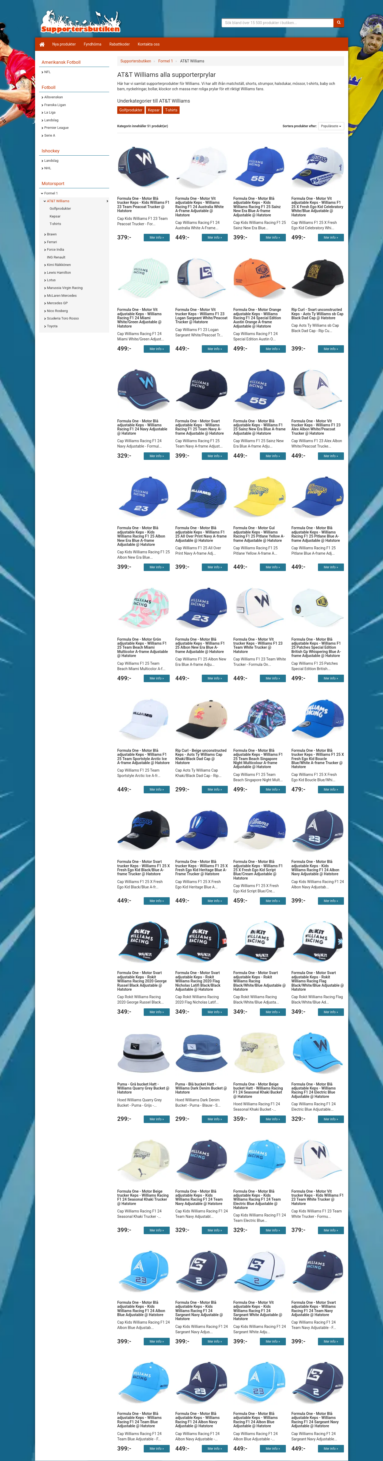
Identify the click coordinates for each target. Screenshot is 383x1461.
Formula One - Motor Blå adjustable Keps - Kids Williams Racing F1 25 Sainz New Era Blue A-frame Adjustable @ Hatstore (257, 206)
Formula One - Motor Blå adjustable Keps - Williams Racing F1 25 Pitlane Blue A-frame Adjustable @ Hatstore (315, 534)
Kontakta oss (149, 44)
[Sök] (338, 22)
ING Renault (56, 257)
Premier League (56, 128)
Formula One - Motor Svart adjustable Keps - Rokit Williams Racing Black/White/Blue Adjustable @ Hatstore (259, 981)
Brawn (52, 234)
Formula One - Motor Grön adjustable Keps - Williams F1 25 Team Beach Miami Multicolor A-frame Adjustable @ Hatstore (142, 647)
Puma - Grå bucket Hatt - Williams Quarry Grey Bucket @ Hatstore (143, 1088)
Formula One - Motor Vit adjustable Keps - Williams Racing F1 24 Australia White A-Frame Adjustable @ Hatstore (199, 206)
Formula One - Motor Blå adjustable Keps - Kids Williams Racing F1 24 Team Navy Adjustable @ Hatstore (199, 1197)
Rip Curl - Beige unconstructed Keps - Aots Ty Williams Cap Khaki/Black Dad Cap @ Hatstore (201, 756)
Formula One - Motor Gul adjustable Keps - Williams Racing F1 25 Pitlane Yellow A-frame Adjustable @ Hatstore (259, 534)
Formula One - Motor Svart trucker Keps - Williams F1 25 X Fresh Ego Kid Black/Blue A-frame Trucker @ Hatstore (143, 867)
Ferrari (52, 242)
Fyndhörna (92, 44)
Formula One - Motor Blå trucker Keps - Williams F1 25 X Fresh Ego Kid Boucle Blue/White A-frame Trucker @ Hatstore (317, 758)
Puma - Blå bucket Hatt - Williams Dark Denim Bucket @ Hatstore (201, 1088)
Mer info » (157, 237)
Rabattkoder (119, 44)
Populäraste (331, 126)
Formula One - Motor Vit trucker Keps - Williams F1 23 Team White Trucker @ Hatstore (258, 645)
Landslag (51, 120)
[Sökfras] (278, 22)
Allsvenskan (53, 97)
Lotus (51, 280)
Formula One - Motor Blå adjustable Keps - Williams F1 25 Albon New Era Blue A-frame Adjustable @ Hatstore (200, 645)
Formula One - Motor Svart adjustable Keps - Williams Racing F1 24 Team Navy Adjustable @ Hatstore (313, 1308)
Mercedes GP (57, 303)
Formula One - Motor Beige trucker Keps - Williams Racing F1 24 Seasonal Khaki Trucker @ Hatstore (143, 1197)
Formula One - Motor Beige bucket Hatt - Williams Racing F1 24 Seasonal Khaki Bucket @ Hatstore (258, 1090)
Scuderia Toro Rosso (63, 318)
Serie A (49, 135)
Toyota (52, 326)
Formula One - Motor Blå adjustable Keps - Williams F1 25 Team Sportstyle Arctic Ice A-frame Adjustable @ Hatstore (143, 756)
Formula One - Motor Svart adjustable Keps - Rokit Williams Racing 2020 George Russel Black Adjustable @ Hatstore (142, 981)
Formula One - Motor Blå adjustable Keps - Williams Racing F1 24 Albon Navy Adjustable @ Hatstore (197, 1419)
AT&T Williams (58, 201)
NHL (47, 168)
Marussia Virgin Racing (65, 288)
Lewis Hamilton (59, 273)
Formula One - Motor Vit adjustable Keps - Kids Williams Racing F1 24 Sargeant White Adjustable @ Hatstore (257, 1310)
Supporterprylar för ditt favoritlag (80, 21)
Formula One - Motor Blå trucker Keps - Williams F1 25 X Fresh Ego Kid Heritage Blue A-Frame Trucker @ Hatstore (201, 867)
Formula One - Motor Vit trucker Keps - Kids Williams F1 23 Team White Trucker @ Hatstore (317, 1197)
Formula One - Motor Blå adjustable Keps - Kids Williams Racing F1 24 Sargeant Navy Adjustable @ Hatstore (199, 1310)
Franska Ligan (55, 105)
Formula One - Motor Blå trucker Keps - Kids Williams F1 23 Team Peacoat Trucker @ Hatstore (143, 204)
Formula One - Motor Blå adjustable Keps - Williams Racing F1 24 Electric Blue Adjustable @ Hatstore (313, 1090)
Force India (55, 249)
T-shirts (55, 224)
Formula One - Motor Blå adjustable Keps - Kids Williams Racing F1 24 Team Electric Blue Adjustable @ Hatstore (257, 1199)
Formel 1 (51, 193)
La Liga (50, 112)
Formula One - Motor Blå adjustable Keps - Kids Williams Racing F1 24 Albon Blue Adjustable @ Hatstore (141, 1308)
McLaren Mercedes (62, 296)
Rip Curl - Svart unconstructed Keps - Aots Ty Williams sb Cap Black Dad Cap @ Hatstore (317, 313)
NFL (47, 72)
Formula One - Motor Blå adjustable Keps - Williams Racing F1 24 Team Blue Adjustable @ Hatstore (139, 1419)
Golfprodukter (60, 208)
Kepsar (55, 216)
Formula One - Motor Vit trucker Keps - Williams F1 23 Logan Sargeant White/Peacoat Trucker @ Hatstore (201, 315)
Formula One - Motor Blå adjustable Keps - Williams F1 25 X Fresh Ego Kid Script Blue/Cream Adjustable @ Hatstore (258, 869)
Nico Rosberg (57, 311)
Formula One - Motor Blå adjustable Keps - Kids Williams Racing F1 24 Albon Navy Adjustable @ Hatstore (315, 867)
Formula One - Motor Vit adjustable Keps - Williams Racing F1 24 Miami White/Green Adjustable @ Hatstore (139, 317)
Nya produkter (64, 44)
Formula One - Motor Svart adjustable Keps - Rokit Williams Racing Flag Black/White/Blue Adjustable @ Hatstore (317, 981)
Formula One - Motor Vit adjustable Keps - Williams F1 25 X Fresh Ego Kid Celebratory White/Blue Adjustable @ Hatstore (317, 206)
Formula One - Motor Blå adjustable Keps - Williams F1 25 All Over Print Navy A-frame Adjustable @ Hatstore (201, 534)
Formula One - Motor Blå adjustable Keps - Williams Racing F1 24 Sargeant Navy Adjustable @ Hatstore (315, 1419)
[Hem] (41, 44)
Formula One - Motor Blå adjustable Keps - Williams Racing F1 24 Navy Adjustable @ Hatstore (142, 427)
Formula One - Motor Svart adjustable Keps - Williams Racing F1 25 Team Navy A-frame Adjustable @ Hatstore (199, 427)
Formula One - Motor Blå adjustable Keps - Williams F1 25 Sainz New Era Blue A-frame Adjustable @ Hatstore (259, 427)
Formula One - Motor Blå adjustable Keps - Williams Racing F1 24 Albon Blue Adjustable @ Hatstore (255, 1419)
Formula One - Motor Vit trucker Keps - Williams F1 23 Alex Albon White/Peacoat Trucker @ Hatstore (316, 427)
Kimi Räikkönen (59, 265)
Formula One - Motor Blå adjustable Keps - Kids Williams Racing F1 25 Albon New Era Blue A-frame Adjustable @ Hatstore (141, 536)
